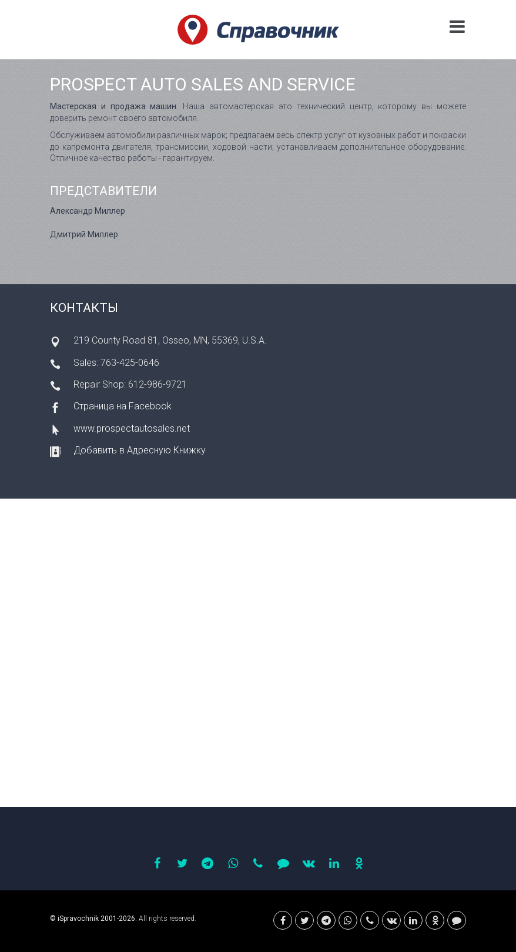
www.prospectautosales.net (131, 428)
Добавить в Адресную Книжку (139, 450)
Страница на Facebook (122, 406)
